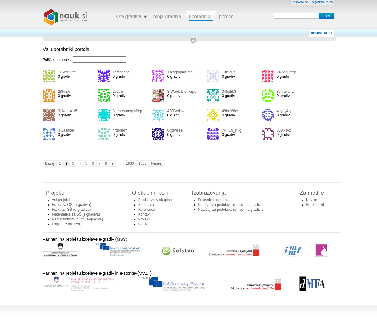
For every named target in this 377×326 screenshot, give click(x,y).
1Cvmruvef (67, 72)
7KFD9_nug (232, 130)
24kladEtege (287, 72)
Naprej (156, 163)
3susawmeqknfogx (128, 111)
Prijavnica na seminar (215, 200)
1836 (130, 163)
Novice (311, 200)
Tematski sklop (321, 33)
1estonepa (121, 72)
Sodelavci (146, 205)
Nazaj (49, 163)
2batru (118, 91)
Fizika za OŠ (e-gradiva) (71, 205)
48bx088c (230, 111)
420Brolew (176, 111)
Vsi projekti (61, 200)
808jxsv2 (284, 130)
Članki (143, 224)
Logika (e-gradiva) (66, 224)
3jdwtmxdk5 (67, 111)
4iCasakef (66, 130)
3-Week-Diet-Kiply (182, 91)
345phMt (229, 91)
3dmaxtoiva (286, 91)
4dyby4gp (285, 111)
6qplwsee (175, 130)
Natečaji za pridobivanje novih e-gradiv (229, 205)
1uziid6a (229, 72)
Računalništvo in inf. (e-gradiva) (77, 219)
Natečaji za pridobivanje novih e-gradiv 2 (231, 209)
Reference (146, 209)
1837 (143, 163)
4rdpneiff (120, 130)
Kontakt (144, 214)
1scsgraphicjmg (180, 72)
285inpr (64, 91)
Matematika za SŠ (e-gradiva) (76, 214)
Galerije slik (315, 205)
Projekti (144, 219)
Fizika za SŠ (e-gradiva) (71, 209)
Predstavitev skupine (155, 200)
